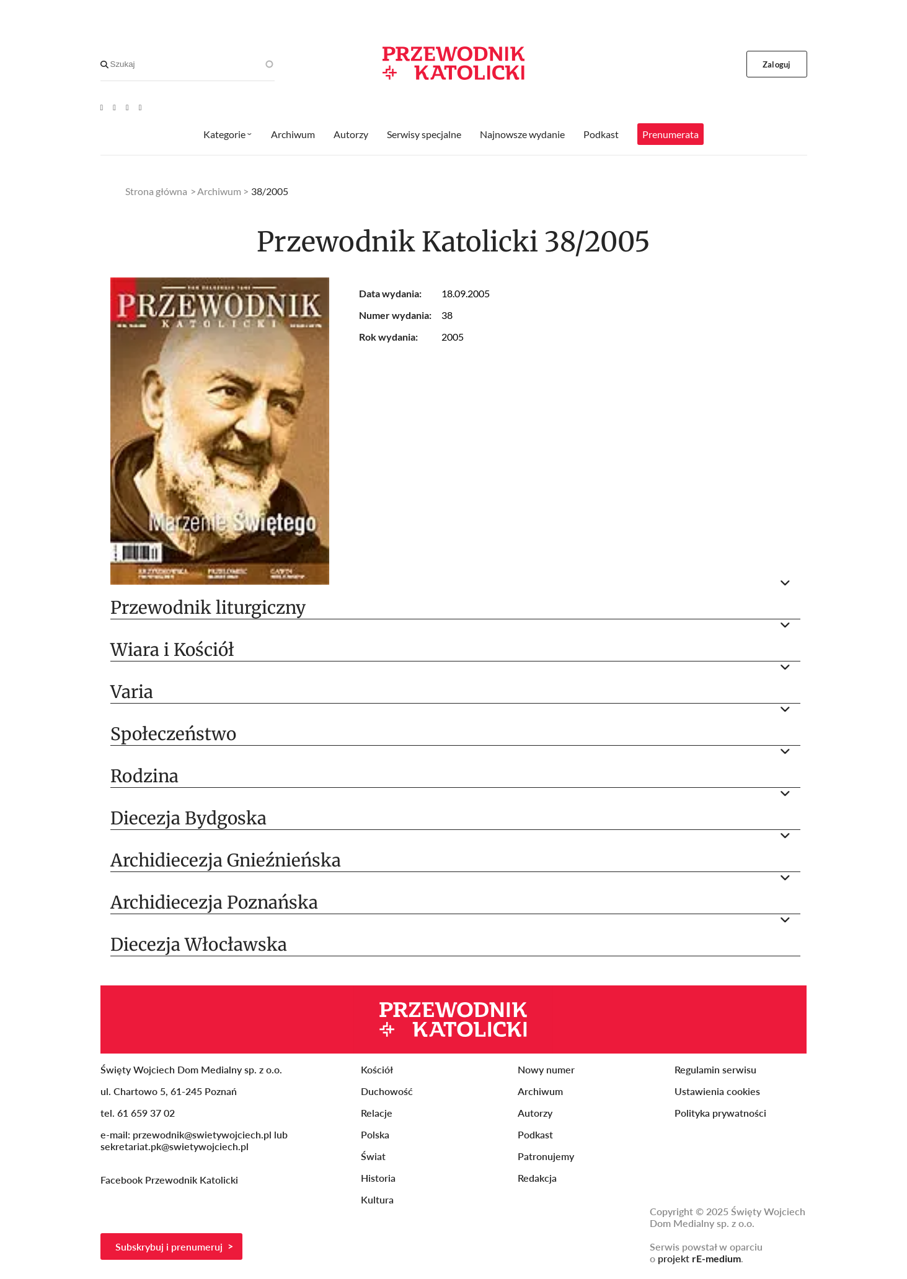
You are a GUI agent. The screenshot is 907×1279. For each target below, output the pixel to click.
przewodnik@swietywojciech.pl (202, 1134)
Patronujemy (546, 1156)
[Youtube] (102, 107)
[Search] (104, 64)
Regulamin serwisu (715, 1069)
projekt (699, 1258)
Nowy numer (546, 1069)
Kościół (377, 1069)
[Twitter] (127, 107)
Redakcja (537, 1178)
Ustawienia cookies (717, 1091)
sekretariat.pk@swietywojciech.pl (174, 1146)
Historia (378, 1178)
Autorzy (351, 134)
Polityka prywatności (720, 1113)
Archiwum (293, 134)
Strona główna (156, 191)
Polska (375, 1134)
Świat (373, 1156)
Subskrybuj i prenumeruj (169, 1246)
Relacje (376, 1113)
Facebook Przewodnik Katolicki (170, 1179)
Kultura (377, 1199)
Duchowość (387, 1091)
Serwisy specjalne (424, 134)
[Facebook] (114, 107)
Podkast (601, 134)
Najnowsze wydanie (522, 134)
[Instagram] (140, 107)
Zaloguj (776, 64)
